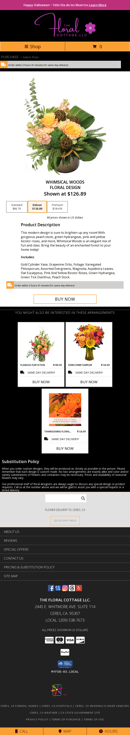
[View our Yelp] (79, 590)
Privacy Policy (37, 719)
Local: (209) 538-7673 (65, 620)
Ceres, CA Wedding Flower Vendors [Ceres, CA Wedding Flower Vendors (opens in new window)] (102, 706)
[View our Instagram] (65, 590)
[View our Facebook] (51, 590)
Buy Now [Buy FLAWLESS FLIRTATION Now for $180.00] (41, 381)
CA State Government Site (80, 712)
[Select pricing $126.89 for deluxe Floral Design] (37, 207)
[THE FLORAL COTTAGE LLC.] (65, 36)
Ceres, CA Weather (43, 712)
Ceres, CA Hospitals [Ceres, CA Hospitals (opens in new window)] (57, 706)
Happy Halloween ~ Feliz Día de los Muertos (65, 5)
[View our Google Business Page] (58, 590)
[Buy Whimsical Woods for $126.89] (65, 299)
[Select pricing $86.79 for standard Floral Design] (16, 207)
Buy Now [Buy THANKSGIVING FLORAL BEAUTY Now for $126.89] (65, 448)
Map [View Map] (65, 731)
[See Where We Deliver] (65, 520)
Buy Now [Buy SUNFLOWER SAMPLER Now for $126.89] (89, 381)
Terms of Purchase (66, 719)
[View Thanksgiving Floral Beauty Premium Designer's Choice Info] (65, 409)
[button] (65, 664)
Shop (32, 46)
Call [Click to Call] (21, 731)
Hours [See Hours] (108, 731)
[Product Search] (66, 498)
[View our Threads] (72, 590)
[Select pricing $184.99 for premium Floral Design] (57, 207)
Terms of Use (94, 719)
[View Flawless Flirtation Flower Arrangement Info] (41, 342)
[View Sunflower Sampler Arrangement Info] (89, 343)
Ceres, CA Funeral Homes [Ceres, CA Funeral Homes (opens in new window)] (19, 706)
